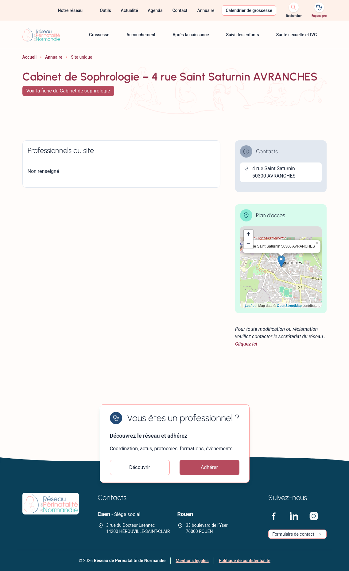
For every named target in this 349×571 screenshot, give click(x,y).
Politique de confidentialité (244, 560)
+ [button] (248, 234)
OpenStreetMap (289, 305)
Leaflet (250, 305)
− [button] (248, 243)
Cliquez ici (246, 344)
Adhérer (209, 467)
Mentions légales (192, 560)
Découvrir (139, 467)
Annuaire (53, 57)
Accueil (29, 57)
